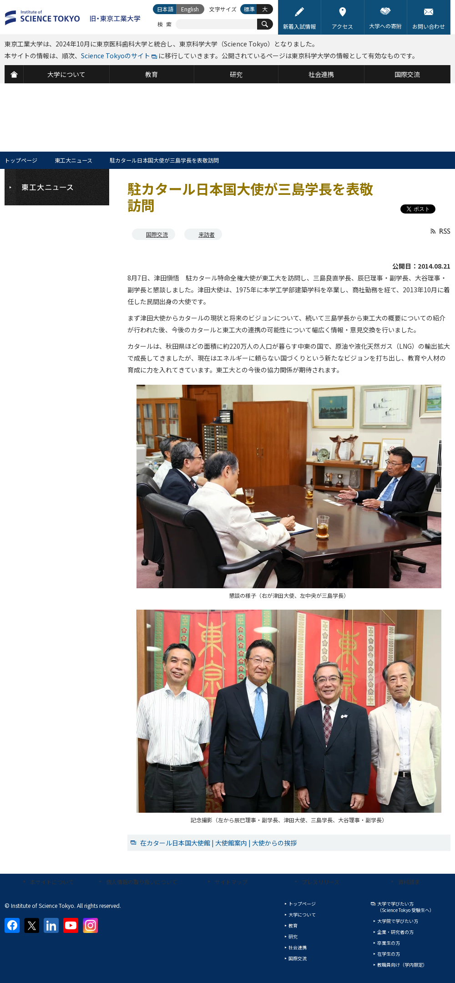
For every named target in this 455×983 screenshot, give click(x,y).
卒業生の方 (388, 942)
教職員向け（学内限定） (402, 964)
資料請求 (409, 882)
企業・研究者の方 (395, 931)
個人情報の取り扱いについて (141, 882)
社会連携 (297, 947)
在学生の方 (388, 953)
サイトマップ (231, 882)
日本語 (165, 9)
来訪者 (206, 234)
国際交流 (157, 234)
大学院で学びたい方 (397, 920)
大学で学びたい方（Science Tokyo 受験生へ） (405, 906)
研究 (293, 936)
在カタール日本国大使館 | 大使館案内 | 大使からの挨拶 (218, 842)
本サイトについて (52, 882)
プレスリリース (320, 882)
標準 (249, 9)
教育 (293, 925)
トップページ (21, 160)
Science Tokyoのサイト (115, 55)
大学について (302, 914)
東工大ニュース (73, 160)
